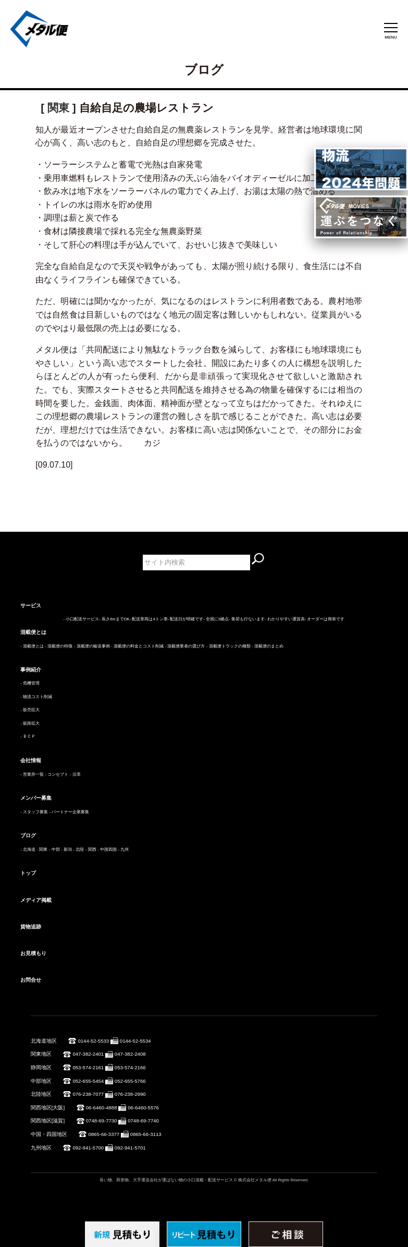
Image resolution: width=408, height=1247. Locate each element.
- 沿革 (75, 774)
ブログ (28, 835)
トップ (28, 873)
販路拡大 (31, 723)
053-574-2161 (88, 1067)
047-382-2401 (88, 1054)
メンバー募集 (36, 798)
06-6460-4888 (101, 1107)
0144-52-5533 (93, 1041)
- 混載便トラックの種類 (228, 646)
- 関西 (90, 849)
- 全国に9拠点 (216, 619)
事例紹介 (30, 670)
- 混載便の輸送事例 (92, 646)
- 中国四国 (107, 849)
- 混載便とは (32, 646)
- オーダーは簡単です (325, 619)
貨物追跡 (30, 927)
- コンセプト (57, 774)
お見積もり (33, 953)
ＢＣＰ (29, 736)
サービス (30, 605)
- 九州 (123, 849)
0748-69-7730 (101, 1120)
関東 (58, 108)
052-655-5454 (88, 1081)
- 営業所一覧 (32, 774)
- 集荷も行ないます (247, 619)
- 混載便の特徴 (59, 646)
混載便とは (33, 632)
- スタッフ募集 (34, 812)
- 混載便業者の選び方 (185, 646)
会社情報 (30, 760)
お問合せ (30, 980)
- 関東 (42, 849)
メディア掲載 (36, 900)
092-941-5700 (88, 1148)
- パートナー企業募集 (70, 812)
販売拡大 (31, 709)
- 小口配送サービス (82, 619)
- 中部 (54, 849)
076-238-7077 (88, 1094)
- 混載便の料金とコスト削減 (137, 646)
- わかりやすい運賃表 (285, 619)
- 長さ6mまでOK (114, 619)
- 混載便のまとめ (267, 646)
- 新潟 (66, 849)
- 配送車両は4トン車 (149, 619)
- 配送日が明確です (186, 619)
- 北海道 (27, 849)
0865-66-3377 (103, 1134)
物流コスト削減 (37, 696)
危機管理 (31, 683)
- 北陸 (78, 849)
